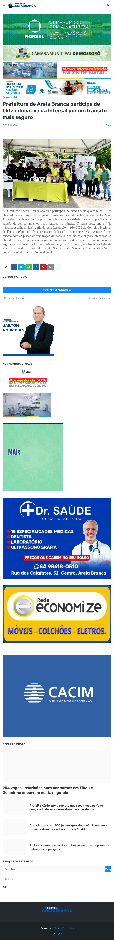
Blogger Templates (64, 928)
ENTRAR (57, 934)
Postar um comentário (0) (57, 289)
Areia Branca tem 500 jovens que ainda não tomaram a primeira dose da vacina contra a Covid (68, 827)
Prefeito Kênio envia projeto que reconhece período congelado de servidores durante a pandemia (66, 807)
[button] (4, 5)
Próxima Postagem (99, 298)
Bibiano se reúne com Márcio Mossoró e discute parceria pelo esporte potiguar (69, 847)
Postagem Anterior (14, 298)
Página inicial (10, 97)
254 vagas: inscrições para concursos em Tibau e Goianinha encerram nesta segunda (48, 790)
